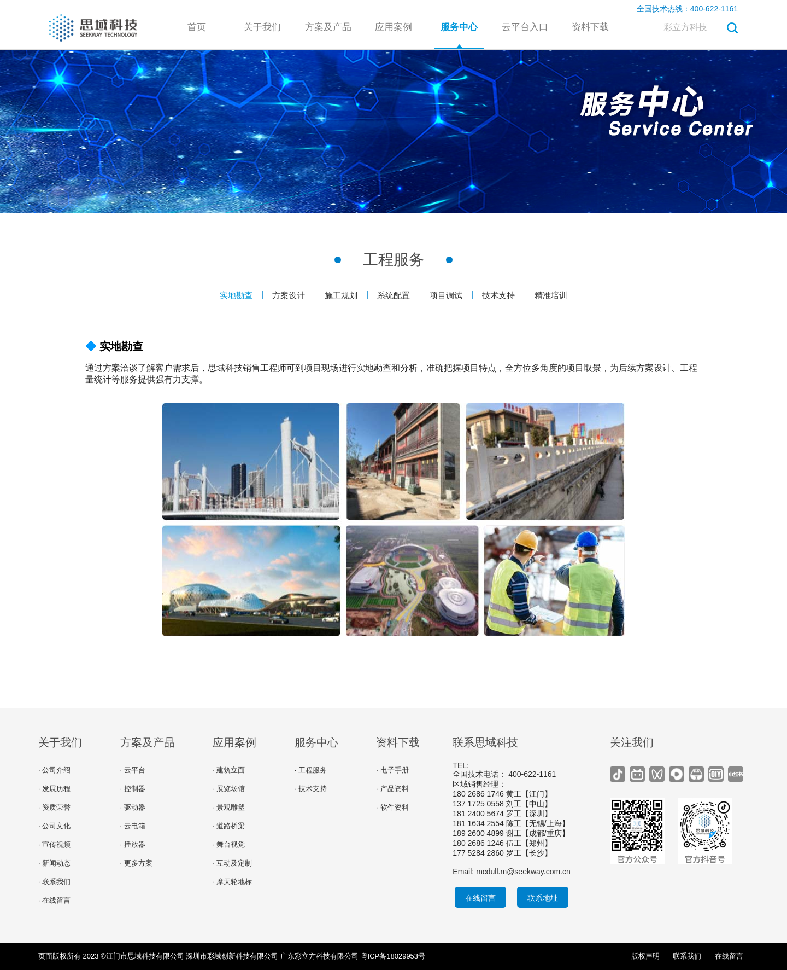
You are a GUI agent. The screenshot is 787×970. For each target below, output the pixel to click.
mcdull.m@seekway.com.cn (523, 871)
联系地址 (542, 897)
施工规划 (341, 295)
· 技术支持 (311, 789)
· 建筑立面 (229, 770)
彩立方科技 (685, 27)
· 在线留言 (54, 900)
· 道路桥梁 (229, 826)
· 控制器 (132, 789)
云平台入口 (525, 27)
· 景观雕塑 (229, 807)
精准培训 (551, 295)
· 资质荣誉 (54, 807)
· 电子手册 (392, 770)
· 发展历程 (54, 789)
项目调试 (446, 295)
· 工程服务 (311, 770)
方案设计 (288, 295)
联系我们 (687, 956)
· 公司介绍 (54, 770)
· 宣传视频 (54, 844)
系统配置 (393, 295)
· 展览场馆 (229, 789)
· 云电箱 (132, 826)
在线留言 (480, 897)
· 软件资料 (392, 807)
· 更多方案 (136, 863)
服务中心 (459, 27)
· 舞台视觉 (229, 844)
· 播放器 (132, 844)
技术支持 (498, 295)
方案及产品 (328, 27)
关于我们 (262, 27)
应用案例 (393, 27)
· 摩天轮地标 (232, 882)
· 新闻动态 (54, 863)
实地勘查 (236, 295)
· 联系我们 (54, 882)
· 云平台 (132, 770)
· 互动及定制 (232, 863)
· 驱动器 (132, 807)
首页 (196, 27)
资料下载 (590, 27)
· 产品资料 (392, 789)
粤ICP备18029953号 (393, 956)
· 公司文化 (54, 826)
